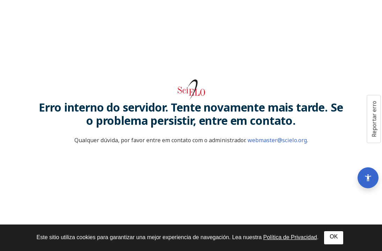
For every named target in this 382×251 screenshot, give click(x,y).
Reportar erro (374, 119)
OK (334, 236)
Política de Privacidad (290, 237)
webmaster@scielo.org (277, 140)
